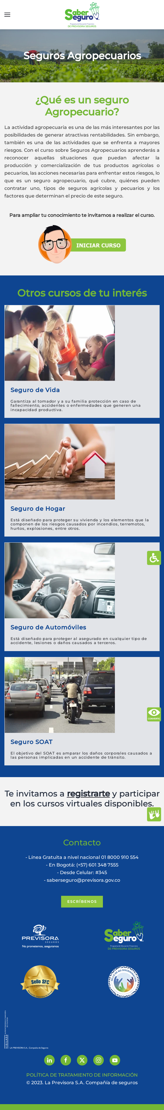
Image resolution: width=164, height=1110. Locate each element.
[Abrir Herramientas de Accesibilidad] (154, 558)
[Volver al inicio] (82, 14)
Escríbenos (82, 901)
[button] (7, 14)
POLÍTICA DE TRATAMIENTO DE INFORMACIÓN (82, 1075)
